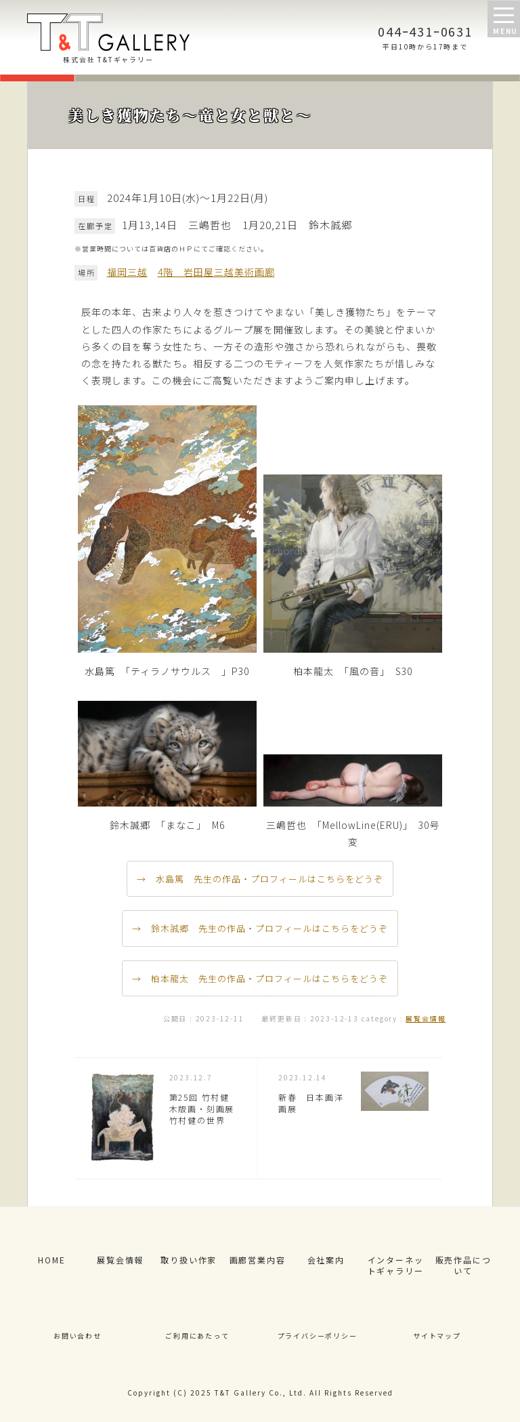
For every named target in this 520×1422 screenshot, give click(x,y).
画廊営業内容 (258, 1259)
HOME (51, 1259)
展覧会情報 (426, 1018)
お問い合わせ (77, 1335)
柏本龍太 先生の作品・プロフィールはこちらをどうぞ (269, 978)
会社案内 (326, 1259)
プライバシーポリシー (318, 1335)
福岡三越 (127, 272)
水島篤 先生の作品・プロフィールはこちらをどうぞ (269, 878)
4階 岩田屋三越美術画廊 (216, 272)
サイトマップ (437, 1335)
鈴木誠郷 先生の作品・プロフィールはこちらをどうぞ (269, 928)
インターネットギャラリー (396, 1265)
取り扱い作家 (188, 1259)
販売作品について (463, 1265)
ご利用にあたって (197, 1335)
